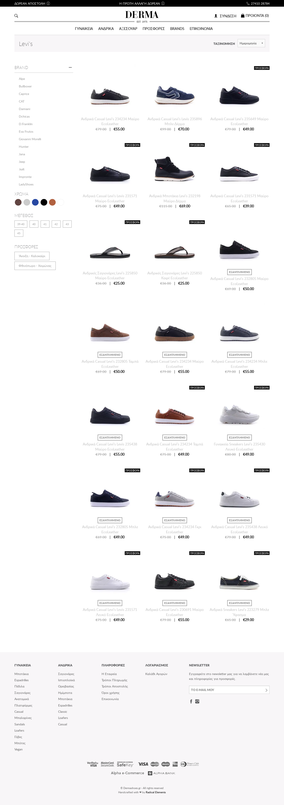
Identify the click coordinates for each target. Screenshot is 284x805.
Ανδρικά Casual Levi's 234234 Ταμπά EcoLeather (174, 446)
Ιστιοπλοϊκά (66, 680)
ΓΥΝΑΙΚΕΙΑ (84, 28)
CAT (21, 101)
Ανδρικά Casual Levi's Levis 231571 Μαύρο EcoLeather (110, 198)
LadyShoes (26, 184)
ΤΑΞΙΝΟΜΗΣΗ (224, 43)
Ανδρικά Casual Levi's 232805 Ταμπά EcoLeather (110, 364)
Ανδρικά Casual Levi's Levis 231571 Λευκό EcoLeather (110, 612)
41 (45, 224)
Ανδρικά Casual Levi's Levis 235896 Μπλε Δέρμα (175, 121)
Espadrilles (21, 680)
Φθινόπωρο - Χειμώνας (35, 266)
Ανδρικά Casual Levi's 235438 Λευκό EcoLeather (239, 529)
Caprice (24, 94)
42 (56, 224)
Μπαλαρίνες (23, 718)
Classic (62, 711)
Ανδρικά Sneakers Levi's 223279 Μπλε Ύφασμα (239, 612)
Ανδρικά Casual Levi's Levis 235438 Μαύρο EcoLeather (110, 446)
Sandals (19, 724)
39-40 (20, 224)
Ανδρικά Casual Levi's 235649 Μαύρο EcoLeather (239, 121)
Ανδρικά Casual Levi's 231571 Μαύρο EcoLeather (239, 198)
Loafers (19, 730)
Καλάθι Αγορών (156, 674)
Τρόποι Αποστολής (115, 686)
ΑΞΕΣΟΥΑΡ (128, 28)
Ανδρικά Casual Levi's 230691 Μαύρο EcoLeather (175, 612)
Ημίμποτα (65, 693)
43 (67, 224)
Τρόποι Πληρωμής (114, 680)
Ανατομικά (21, 699)
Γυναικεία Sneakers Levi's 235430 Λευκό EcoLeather (239, 446)
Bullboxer (25, 86)
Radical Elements (156, 792)
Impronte (25, 177)
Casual (18, 711)
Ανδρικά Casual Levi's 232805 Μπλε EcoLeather (110, 529)
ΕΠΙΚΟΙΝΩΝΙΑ (201, 28)
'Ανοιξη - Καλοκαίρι (32, 256)
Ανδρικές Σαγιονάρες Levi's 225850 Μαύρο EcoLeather (110, 275)
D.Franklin (26, 124)
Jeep (22, 161)
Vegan (18, 749)
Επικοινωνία (110, 699)
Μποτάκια (21, 674)
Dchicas (24, 116)
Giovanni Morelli (30, 139)
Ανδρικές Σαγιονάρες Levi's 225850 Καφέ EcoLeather (174, 275)
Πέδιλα (19, 686)
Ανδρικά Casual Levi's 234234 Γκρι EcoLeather (174, 529)
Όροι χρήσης (111, 693)
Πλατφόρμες (23, 705)
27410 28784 (260, 3)
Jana (22, 154)
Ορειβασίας (66, 686)
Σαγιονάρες (22, 693)
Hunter (24, 146)
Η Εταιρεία (109, 674)
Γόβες (18, 737)
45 (18, 233)
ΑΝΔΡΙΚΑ (106, 28)
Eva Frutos (26, 131)
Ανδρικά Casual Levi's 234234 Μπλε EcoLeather (239, 364)
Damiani (24, 109)
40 (34, 224)
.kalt (21, 169)
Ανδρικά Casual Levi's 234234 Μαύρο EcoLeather (110, 121)
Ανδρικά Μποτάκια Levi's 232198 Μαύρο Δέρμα (174, 198)
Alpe (22, 79)
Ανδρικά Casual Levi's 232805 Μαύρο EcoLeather (239, 281)
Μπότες (20, 743)
